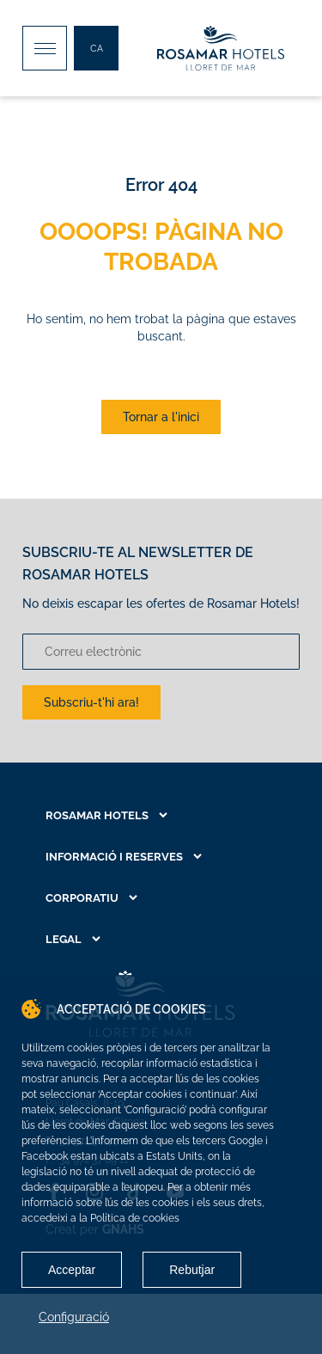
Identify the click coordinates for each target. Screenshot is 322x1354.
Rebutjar (192, 1270)
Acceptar (71, 1270)
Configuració (74, 1317)
